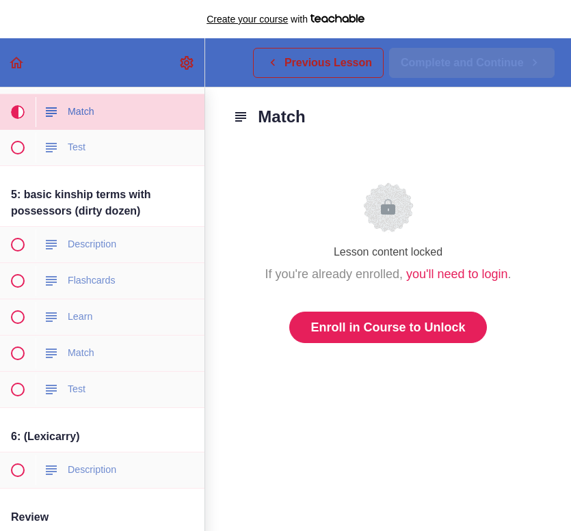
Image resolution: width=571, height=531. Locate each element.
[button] (17, 62)
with (285, 19)
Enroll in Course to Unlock (387, 327)
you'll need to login (457, 274)
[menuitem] (187, 62)
